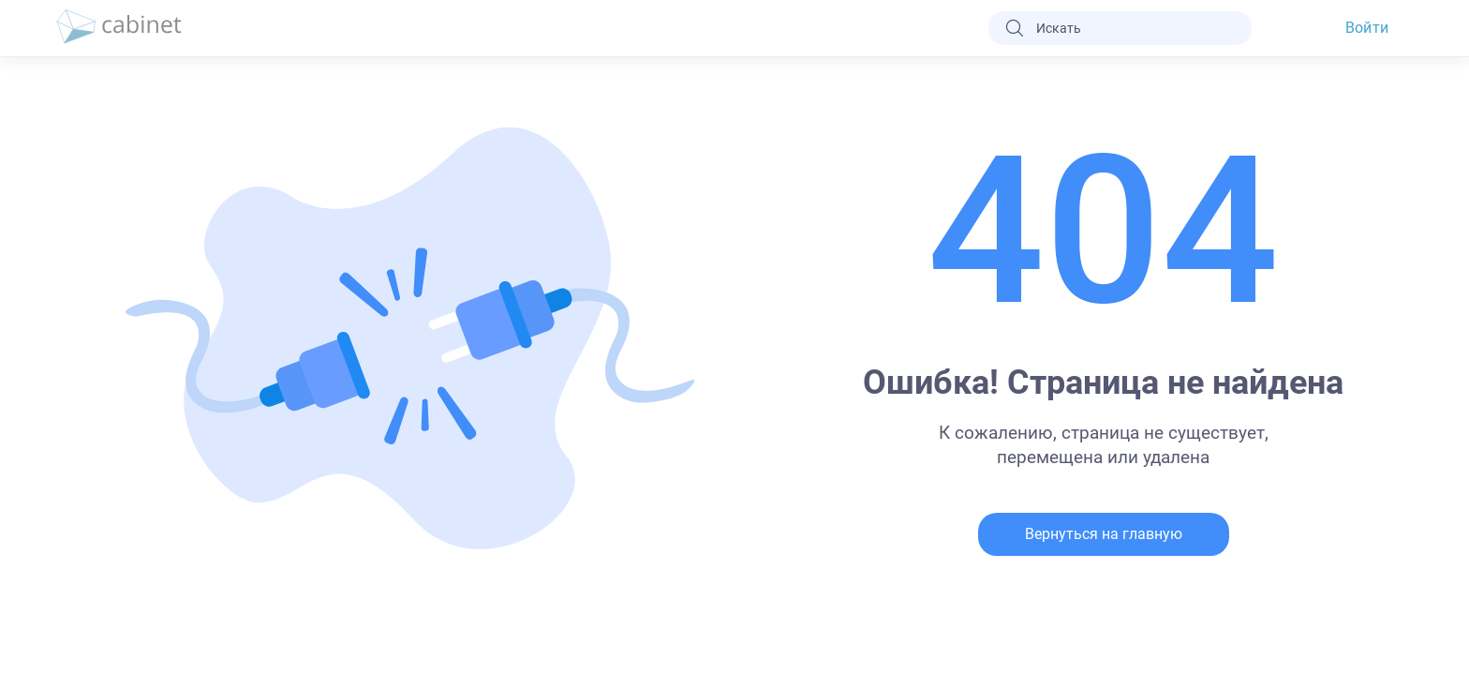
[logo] (119, 28)
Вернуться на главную (1103, 534)
